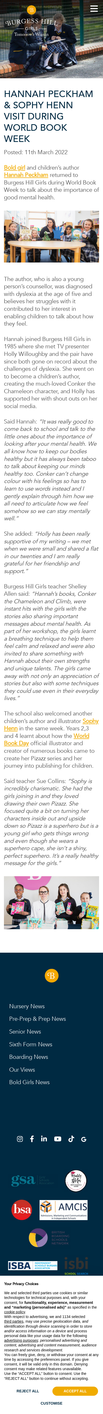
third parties (13, 1321)
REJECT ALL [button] (28, 1391)
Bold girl (14, 168)
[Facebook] (33, 1140)
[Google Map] (83, 1140)
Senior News (25, 1032)
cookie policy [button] (14, 1312)
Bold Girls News (29, 1082)
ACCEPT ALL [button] (75, 1391)
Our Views (22, 1070)
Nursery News (27, 1006)
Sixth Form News (30, 1044)
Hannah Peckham (26, 175)
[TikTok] (72, 1140)
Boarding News (28, 1057)
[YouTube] (59, 1140)
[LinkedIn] (45, 1140)
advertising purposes (21, 1340)
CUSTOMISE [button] (51, 1403)
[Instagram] (21, 1140)
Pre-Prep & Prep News (37, 1019)
